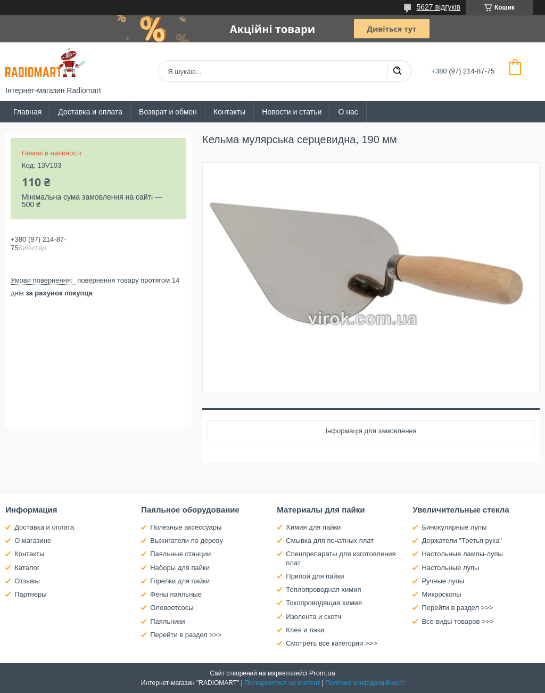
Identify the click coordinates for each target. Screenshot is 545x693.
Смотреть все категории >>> (331, 643)
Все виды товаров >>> (458, 621)
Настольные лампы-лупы (462, 554)
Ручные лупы (443, 581)
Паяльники (167, 621)
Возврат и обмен (168, 112)
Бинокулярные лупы (454, 527)
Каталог (26, 568)
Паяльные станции (180, 554)
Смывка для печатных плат (330, 540)
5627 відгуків (438, 7)
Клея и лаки (305, 630)
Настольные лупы (450, 568)
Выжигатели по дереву (186, 540)
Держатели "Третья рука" (462, 540)
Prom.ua (322, 673)
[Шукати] (397, 71)
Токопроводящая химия (324, 603)
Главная (27, 112)
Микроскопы (441, 594)
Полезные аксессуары (185, 527)
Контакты (229, 112)
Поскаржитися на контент (282, 683)
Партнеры (30, 594)
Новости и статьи (291, 112)
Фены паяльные (176, 594)
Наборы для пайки (180, 568)
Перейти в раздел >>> (185, 635)
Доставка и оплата (90, 112)
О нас (348, 112)
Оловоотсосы (171, 608)
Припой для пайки (315, 576)
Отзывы (27, 581)
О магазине (32, 540)
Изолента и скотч (313, 617)
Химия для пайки (313, 527)
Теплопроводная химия (323, 589)
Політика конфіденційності (364, 683)
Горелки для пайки (180, 581)
